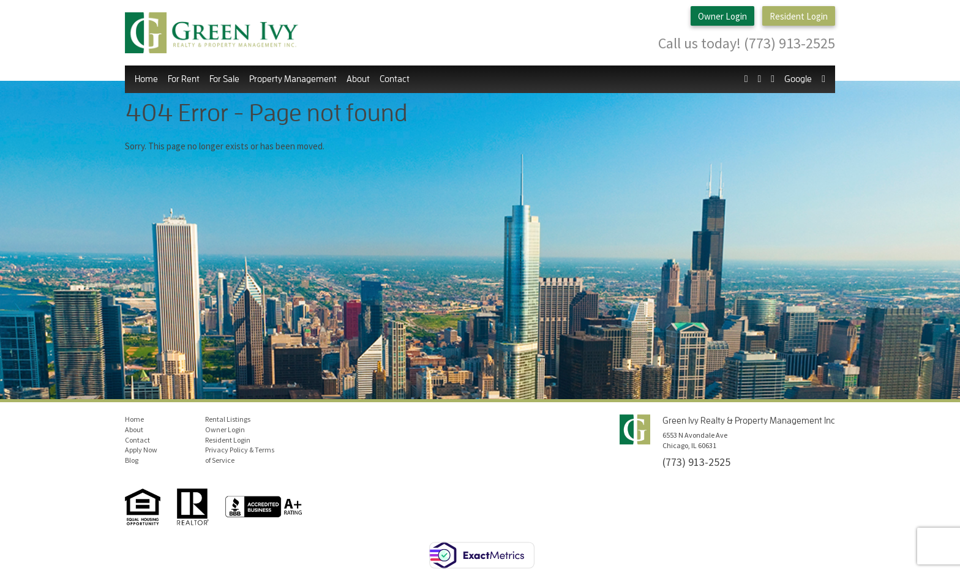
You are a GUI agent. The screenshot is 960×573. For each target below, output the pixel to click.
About (358, 79)
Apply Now (141, 449)
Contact (395, 79)
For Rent (184, 79)
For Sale (224, 79)
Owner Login (722, 16)
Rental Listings (227, 419)
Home (146, 79)
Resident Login (799, 16)
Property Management (293, 79)
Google (798, 79)
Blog (131, 460)
